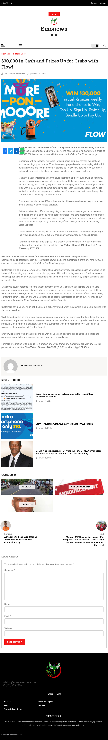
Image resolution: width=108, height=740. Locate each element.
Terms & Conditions (13, 709)
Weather (41, 705)
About (102, 3)
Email (7, 616)
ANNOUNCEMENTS (81, 487)
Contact (94, 3)
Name (7, 604)
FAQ (6, 705)
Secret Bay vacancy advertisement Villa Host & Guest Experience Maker (65, 395)
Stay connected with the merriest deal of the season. (65, 423)
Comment (9, 570)
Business (27, 504)
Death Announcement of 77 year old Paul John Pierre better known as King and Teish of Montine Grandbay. (68, 452)
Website (8, 628)
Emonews (54, 28)
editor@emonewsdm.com (19, 682)
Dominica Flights (45, 701)
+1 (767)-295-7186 (12, 685)
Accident (27, 487)
